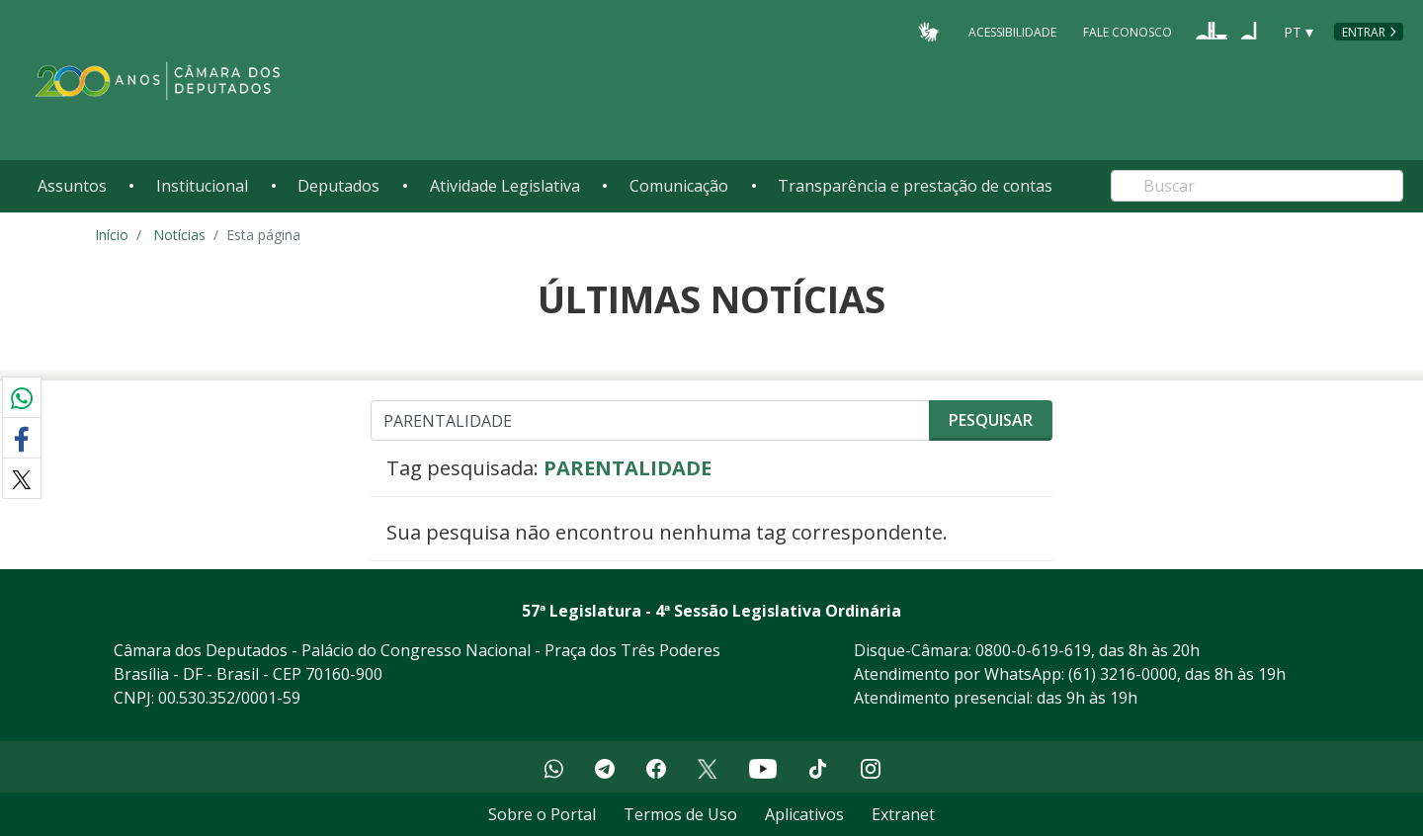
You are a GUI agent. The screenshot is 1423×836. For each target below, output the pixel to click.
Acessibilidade (1012, 31)
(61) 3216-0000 (1122, 674)
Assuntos (72, 186)
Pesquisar (991, 420)
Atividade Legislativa (505, 186)
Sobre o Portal (542, 814)
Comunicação (678, 186)
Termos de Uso (680, 814)
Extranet (903, 814)
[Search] (1257, 186)
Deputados (338, 186)
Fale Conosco (1127, 31)
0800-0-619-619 (1033, 650)
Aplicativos (804, 814)
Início (111, 234)
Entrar (1363, 32)
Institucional (202, 186)
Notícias (179, 234)
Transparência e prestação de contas (915, 186)
